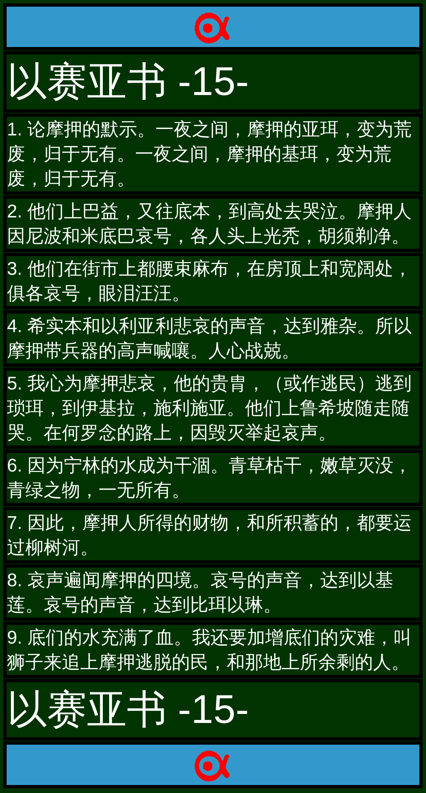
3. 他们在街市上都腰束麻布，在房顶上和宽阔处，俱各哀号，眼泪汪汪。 (209, 280)
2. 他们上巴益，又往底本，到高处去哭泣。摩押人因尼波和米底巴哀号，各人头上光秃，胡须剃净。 (209, 223)
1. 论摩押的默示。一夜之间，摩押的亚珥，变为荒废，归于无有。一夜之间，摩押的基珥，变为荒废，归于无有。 (209, 154)
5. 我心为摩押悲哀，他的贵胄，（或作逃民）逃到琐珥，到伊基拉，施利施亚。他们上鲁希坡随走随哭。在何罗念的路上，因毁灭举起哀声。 (209, 408)
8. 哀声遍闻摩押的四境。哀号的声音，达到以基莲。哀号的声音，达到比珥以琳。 (200, 592)
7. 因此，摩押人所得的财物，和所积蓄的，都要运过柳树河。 (209, 535)
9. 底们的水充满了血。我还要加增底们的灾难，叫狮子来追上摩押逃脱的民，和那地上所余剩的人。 (209, 649)
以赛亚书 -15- (128, 81)
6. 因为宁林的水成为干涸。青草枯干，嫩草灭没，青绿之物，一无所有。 (209, 477)
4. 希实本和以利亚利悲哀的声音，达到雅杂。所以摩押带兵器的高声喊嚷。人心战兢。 (209, 338)
